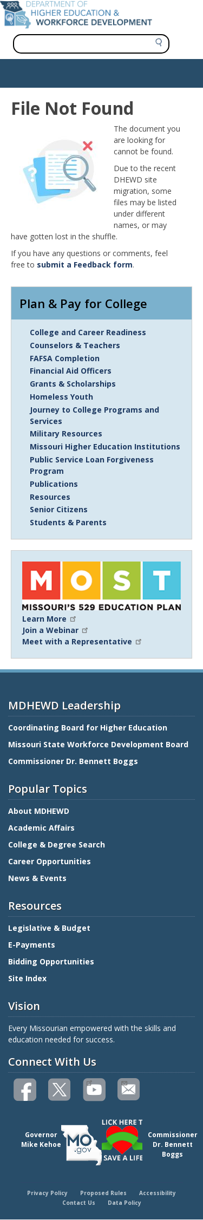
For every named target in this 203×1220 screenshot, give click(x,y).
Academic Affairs (42, 828)
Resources (50, 497)
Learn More (49, 619)
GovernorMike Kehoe (41, 1139)
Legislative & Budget (50, 928)
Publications (54, 484)
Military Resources (66, 433)
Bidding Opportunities (52, 961)
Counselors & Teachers (75, 345)
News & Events (37, 878)
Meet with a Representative (82, 641)
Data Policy (124, 1202)
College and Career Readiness (88, 332)
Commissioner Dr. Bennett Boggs (73, 761)
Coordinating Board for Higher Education (88, 727)
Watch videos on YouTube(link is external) (89, 1082)
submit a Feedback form (85, 264)
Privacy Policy (47, 1193)
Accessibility (157, 1193)
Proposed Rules (103, 1193)
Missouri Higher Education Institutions (105, 446)
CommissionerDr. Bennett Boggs (173, 1144)
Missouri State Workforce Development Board (98, 744)
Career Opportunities (49, 861)
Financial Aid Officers (71, 371)
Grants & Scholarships (73, 384)
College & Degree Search (57, 844)
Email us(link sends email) (123, 1082)
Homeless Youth (61, 397)
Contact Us (78, 1202)
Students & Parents (68, 522)
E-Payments (31, 945)
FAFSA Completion (65, 358)
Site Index (28, 978)
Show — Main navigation (50, 70)
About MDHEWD (38, 811)
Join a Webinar (55, 630)
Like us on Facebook (25, 1089)
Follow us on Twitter (60, 1089)
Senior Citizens (59, 509)
